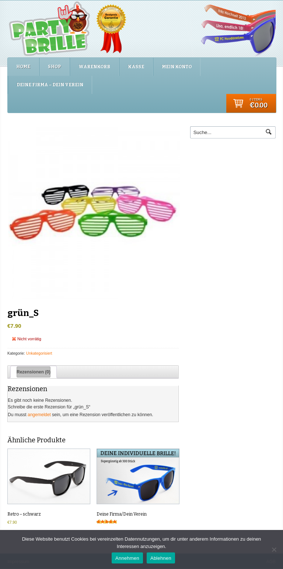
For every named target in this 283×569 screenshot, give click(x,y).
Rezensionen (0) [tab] (33, 372)
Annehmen (127, 558)
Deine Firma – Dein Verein (50, 84)
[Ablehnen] (273, 549)
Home (23, 66)
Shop (54, 66)
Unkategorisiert (39, 353)
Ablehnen (160, 558)
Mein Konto (177, 66)
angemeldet (39, 414)
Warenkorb (94, 66)
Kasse (136, 66)
